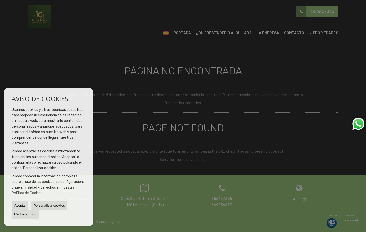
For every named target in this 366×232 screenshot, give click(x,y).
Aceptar (20, 205)
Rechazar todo (25, 214)
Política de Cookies (27, 193)
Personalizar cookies (49, 205)
